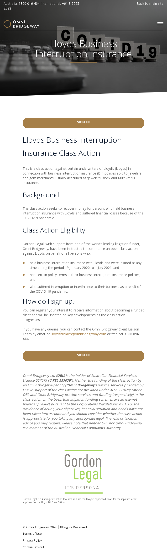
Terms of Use (32, 533)
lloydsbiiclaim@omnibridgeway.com (79, 334)
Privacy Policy (32, 540)
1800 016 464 (29, 3)
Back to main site (149, 3)
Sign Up (83, 122)
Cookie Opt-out (33, 547)
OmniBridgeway (37, 527)
